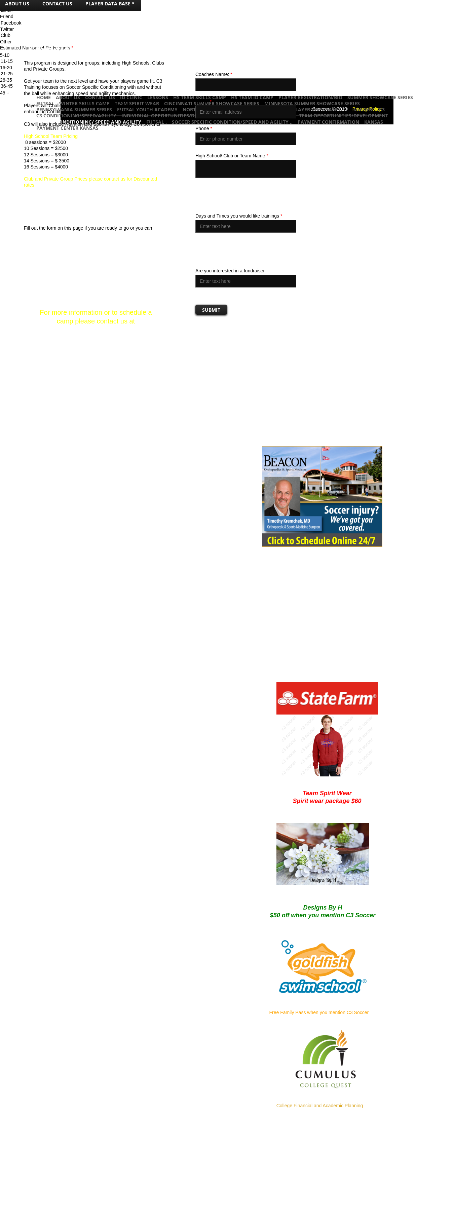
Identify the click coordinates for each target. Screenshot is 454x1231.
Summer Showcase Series (380, 97)
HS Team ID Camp (252, 97)
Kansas (373, 122)
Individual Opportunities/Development (173, 115)
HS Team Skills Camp (199, 97)
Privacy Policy (367, 109)
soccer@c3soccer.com (95, 330)
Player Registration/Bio (310, 97)
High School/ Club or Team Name (231, 155)
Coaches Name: (213, 74)
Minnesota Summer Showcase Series (312, 103)
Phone (203, 128)
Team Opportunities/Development (343, 115)
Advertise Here (311, 1226)
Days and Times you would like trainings (238, 216)
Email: (203, 101)
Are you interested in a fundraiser (230, 270)
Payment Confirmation (328, 122)
